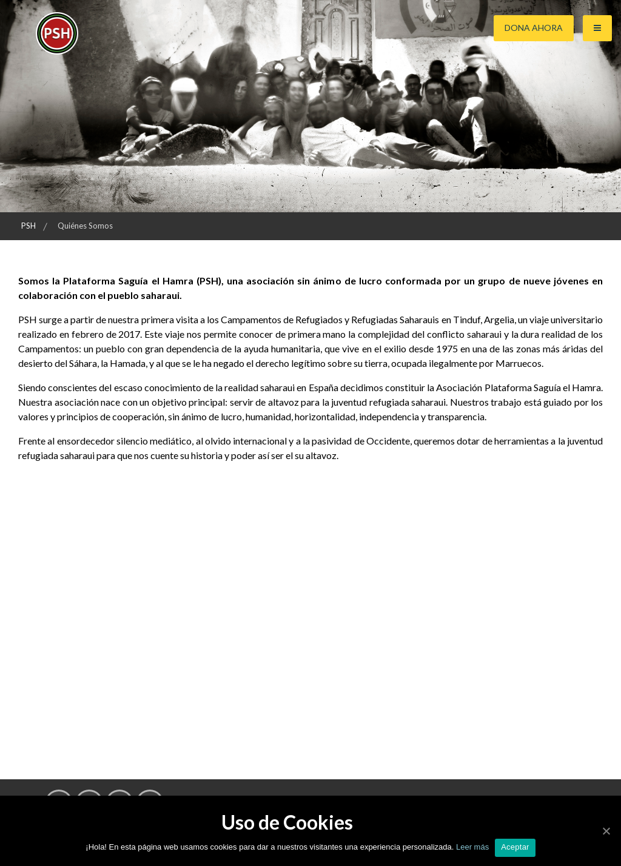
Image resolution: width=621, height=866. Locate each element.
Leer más (471, 846)
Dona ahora (534, 27)
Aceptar (515, 846)
